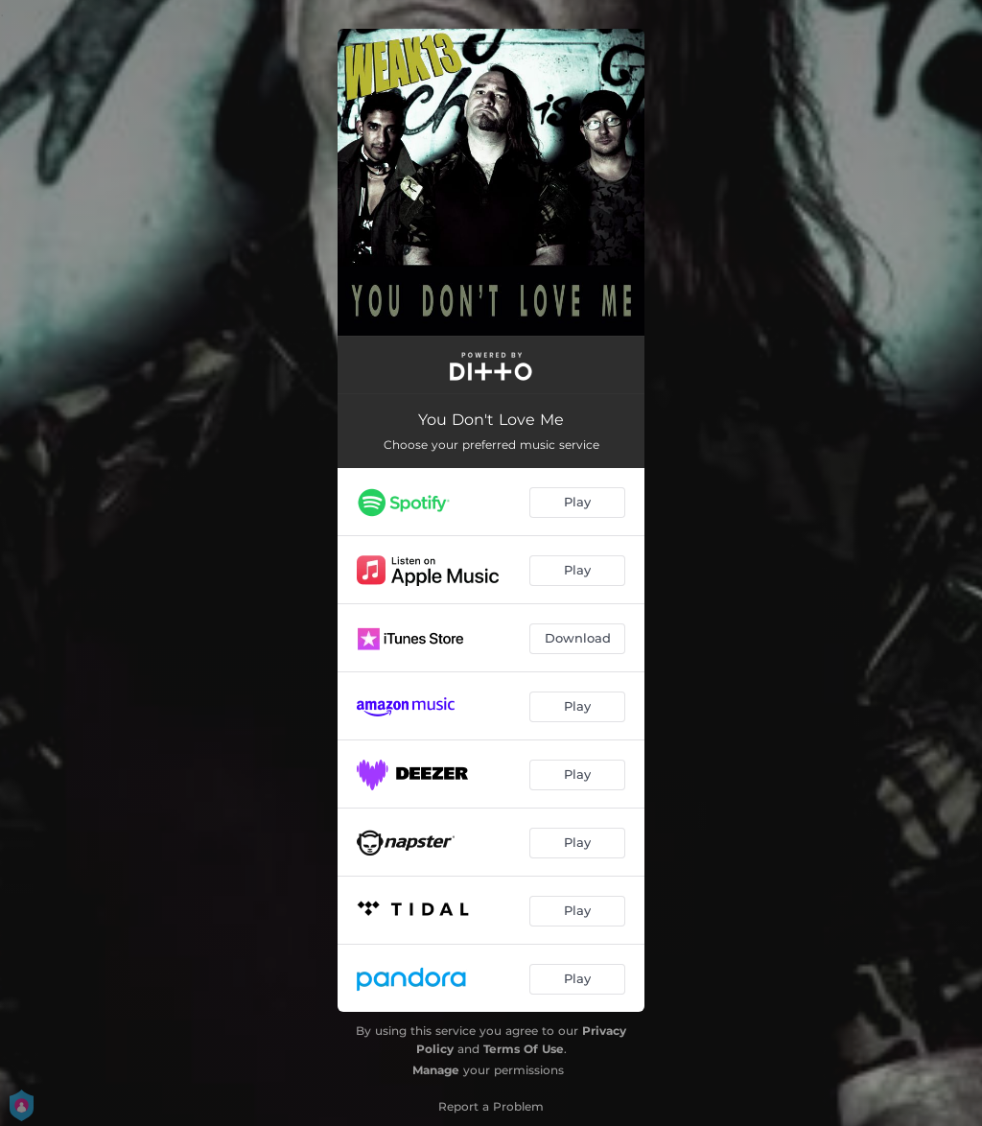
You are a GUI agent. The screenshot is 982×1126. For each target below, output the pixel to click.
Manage (435, 1070)
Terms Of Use (523, 1049)
